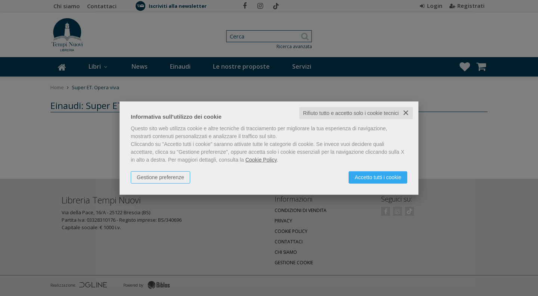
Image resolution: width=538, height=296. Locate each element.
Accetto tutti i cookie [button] (378, 177)
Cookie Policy (261, 160)
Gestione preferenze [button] (160, 177)
